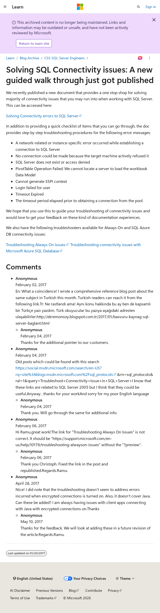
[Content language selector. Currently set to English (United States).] (33, 578)
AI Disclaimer (20, 590)
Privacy (113, 590)
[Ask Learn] (140, 58)
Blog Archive (29, 58)
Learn (10, 58)
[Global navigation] (5, 6)
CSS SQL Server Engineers (64, 58)
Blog (72, 590)
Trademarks (44, 597)
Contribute (93, 590)
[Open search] (138, 6)
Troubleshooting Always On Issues (35, 244)
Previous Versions (49, 590)
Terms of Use (20, 597)
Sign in (150, 6)
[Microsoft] (80, 7)
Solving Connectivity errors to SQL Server (42, 115)
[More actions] (149, 58)
